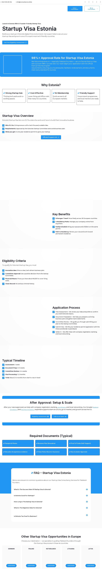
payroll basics (65, 409)
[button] (34, 9)
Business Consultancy (12, 412)
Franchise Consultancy (32, 412)
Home (27, 8)
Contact (58, 8)
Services (34, 8)
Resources (43, 8)
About (51, 8)
